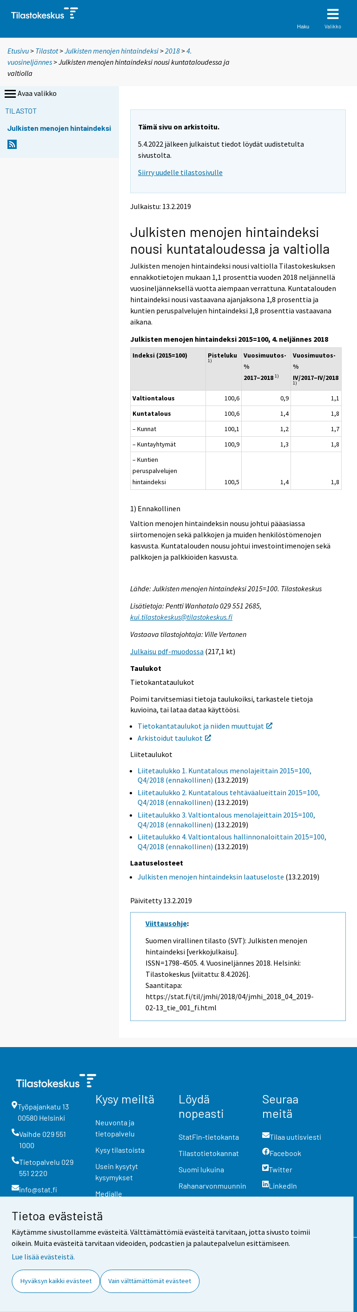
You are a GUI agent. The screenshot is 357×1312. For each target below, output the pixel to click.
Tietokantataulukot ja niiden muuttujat (205, 725)
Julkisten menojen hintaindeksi (112, 50)
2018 (172, 50)
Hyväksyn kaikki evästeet (56, 1281)
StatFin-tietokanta (208, 1136)
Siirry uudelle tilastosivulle (180, 172)
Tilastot (46, 50)
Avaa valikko (30, 94)
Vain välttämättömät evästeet (149, 1281)
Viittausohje (166, 923)
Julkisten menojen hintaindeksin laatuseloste (211, 876)
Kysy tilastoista (120, 1149)
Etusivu (18, 50)
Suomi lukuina (201, 1169)
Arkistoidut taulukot (174, 738)
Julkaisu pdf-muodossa (167, 651)
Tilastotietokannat (208, 1153)
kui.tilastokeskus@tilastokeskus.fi (181, 617)
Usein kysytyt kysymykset (116, 1172)
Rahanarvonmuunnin (212, 1185)
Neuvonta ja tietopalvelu (115, 1128)
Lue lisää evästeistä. (43, 1256)
